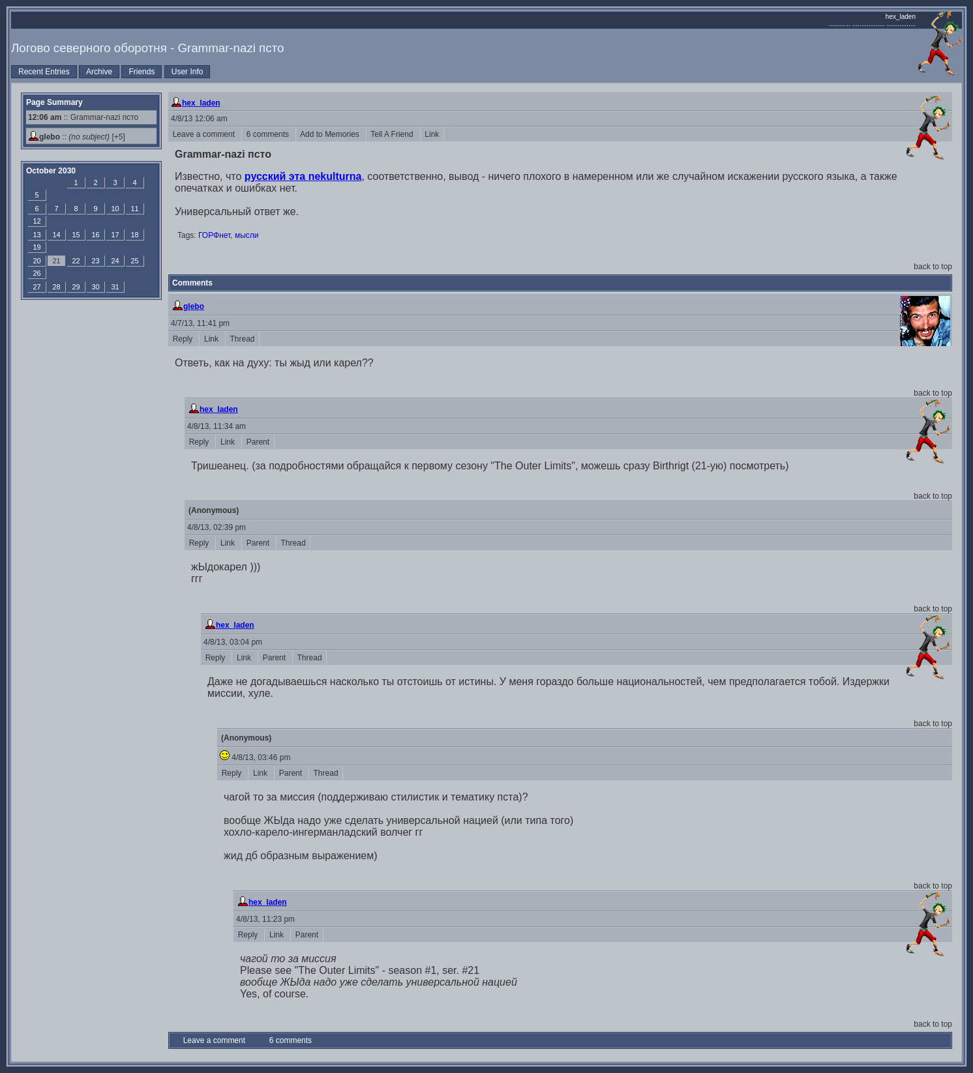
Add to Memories (331, 134)
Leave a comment (204, 134)
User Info (187, 71)
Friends (141, 71)
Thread (242, 339)
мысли (247, 235)
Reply (183, 339)
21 (56, 261)
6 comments (268, 134)
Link (432, 134)
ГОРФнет (214, 235)
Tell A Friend (393, 134)
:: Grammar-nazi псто (83, 117)
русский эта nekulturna (303, 176)
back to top (933, 266)
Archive (99, 71)
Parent (258, 442)
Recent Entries (44, 71)
